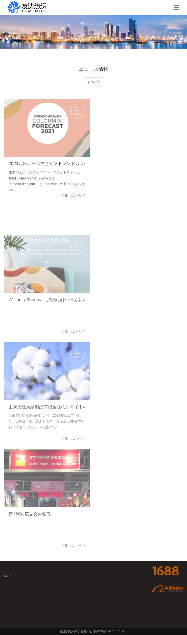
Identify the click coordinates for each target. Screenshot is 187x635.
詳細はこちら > (73, 199)
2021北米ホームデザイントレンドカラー (47, 167)
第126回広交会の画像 (30, 537)
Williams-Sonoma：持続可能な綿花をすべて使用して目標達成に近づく (47, 322)
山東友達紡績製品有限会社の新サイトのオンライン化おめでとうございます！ (47, 430)
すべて (93, 82)
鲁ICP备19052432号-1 (110, 631)
